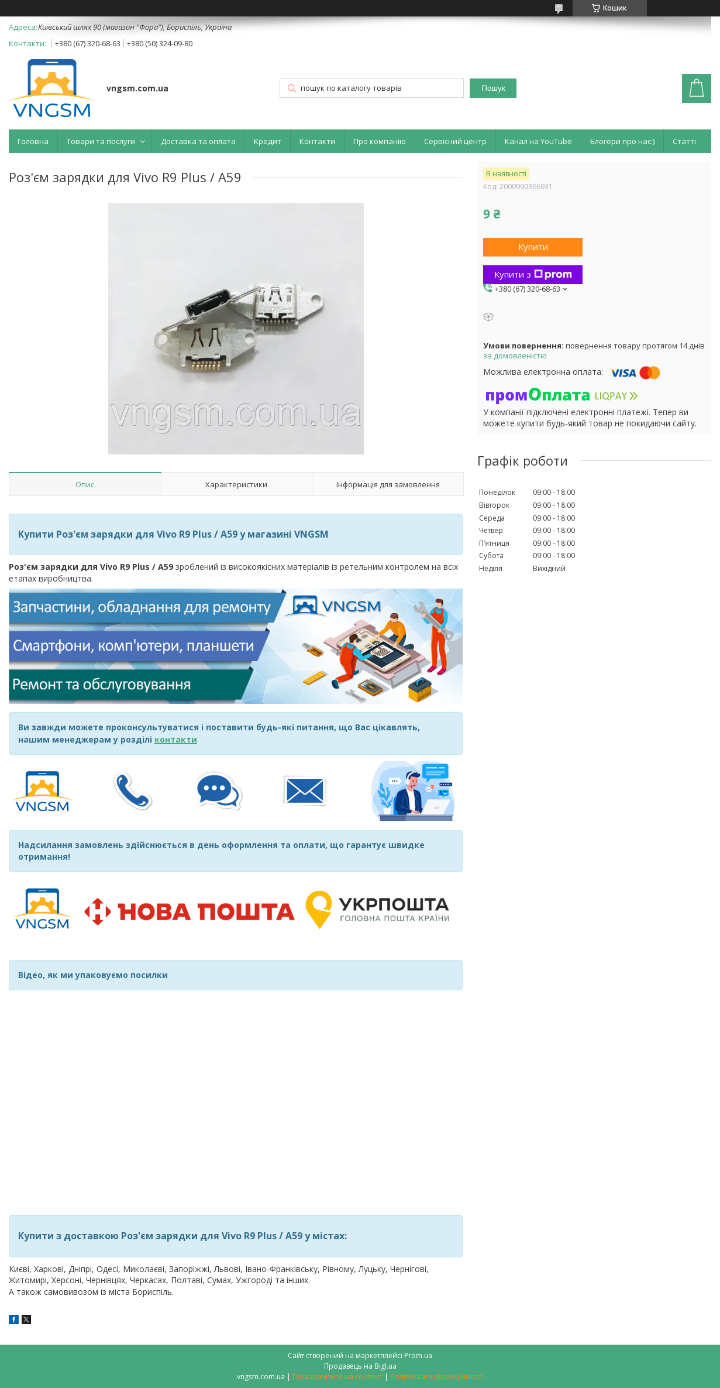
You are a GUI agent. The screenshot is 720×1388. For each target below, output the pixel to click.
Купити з (533, 274)
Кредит (267, 141)
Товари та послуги (101, 141)
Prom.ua (418, 1355)
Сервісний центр (455, 141)
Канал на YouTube (538, 141)
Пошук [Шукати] (493, 88)
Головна (33, 141)
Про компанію (379, 141)
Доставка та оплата (198, 141)
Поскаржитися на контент (337, 1377)
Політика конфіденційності (436, 1377)
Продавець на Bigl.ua (360, 1366)
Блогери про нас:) (622, 141)
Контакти (317, 141)
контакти (175, 739)
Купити (533, 246)
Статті (684, 141)
